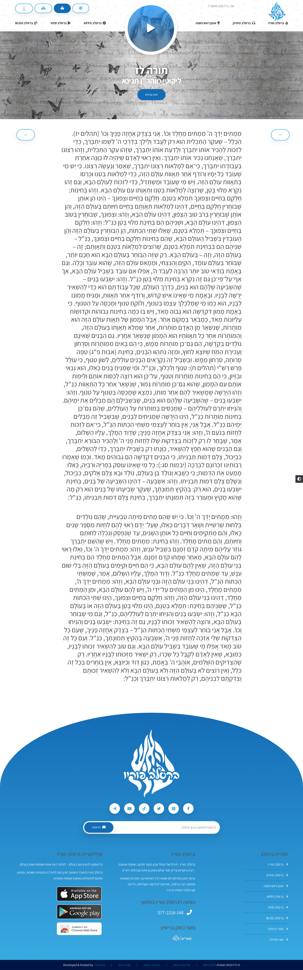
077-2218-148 (170, 912)
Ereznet (100, 965)
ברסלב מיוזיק (277, 875)
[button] (299, 479)
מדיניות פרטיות (181, 965)
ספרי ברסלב (278, 929)
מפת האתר (124, 965)
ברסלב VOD (278, 907)
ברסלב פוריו (278, 864)
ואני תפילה (279, 939)
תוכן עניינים (151, 94)
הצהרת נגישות (152, 965)
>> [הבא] (25, 135)
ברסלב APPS (277, 896)
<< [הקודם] (280, 135)
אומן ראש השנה (276, 886)
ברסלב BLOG (277, 918)
